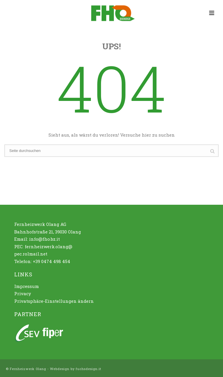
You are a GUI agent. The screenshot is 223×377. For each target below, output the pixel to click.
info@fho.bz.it (44, 239)
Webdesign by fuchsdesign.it (75, 369)
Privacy (22, 293)
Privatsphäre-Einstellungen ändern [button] (54, 301)
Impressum (26, 286)
